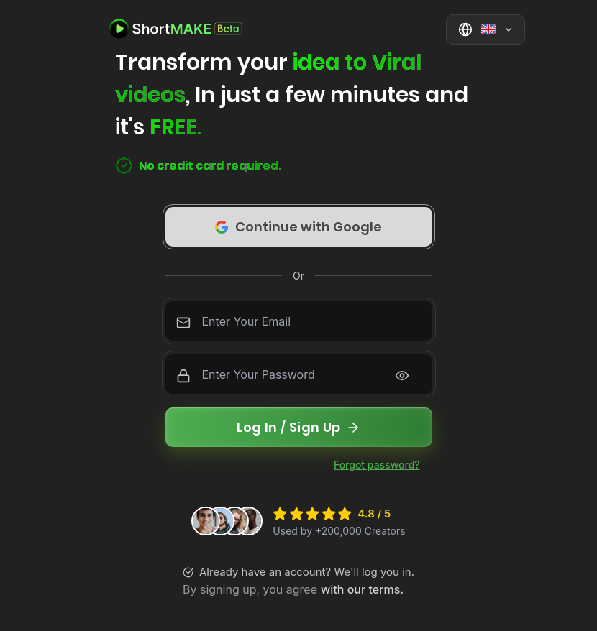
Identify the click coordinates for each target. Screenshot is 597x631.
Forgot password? (377, 465)
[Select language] (485, 29)
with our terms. (362, 589)
